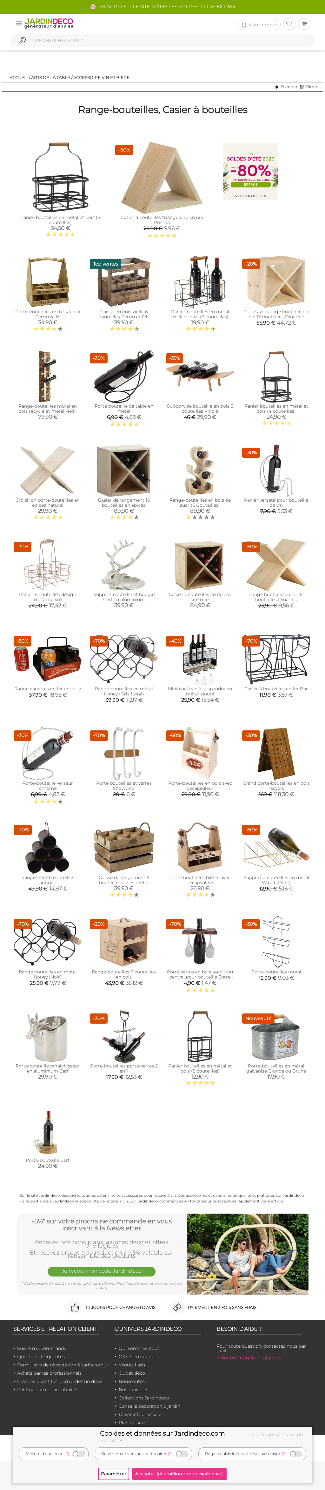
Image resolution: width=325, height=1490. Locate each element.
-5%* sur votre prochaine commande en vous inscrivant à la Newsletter (102, 1225)
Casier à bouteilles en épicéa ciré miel (200, 597)
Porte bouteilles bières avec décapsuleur (199, 880)
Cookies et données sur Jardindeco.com (162, 1433)
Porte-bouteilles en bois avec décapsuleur (200, 785)
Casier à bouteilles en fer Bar (276, 689)
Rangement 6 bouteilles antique (47, 880)
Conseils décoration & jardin (149, 1406)
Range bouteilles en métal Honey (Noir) (48, 974)
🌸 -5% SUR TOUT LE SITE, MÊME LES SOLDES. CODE (162, 6)
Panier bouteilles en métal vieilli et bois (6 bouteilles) (200, 314)
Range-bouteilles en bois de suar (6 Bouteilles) (200, 502)
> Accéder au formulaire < (248, 1358)
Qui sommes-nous (139, 1348)
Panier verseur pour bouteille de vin (276, 502)
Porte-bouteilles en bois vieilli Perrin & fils (47, 314)
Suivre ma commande (41, 1348)
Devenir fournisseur (140, 1414)
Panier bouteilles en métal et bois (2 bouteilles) (200, 1068)
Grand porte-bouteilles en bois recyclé (276, 785)
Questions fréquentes (41, 1356)
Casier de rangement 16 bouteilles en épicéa (124, 502)
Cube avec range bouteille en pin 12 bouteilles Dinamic (276, 314)
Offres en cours (136, 1356)
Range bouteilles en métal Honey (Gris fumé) (124, 691)
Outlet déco (132, 1373)
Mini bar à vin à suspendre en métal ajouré (200, 691)
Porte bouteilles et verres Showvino (124, 785)
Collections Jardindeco (144, 1398)
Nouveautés (132, 1381)
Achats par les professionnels (49, 1373)
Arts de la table (50, 77)
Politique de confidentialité (47, 1389)
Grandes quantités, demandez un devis (59, 1381)
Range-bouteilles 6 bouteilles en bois (124, 974)
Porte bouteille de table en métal (124, 408)
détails (113, 1440)
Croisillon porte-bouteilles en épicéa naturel (48, 502)
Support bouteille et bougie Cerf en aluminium (124, 597)
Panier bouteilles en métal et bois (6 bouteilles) (60, 219)
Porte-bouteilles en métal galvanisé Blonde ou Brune (276, 1068)
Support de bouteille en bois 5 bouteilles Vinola (200, 408)
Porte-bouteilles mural (276, 972)
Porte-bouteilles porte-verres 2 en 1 (124, 1068)
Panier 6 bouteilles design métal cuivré (47, 597)
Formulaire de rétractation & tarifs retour (62, 1365)
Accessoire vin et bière (101, 77)
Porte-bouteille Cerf (48, 1160)
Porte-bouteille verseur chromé (47, 785)
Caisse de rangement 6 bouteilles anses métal (124, 880)
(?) (66, 1453)
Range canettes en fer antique (47, 689)
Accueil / (20, 77)
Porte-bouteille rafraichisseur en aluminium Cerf (48, 1068)
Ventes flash (132, 1365)
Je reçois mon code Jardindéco (101, 1271)
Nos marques (133, 1389)
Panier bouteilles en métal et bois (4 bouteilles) (276, 408)
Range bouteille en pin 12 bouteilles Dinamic (276, 597)
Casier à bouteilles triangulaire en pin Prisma (162, 219)
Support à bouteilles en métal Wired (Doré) (276, 880)
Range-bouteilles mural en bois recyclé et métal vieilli (47, 408)
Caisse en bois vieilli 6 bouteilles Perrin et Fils (123, 314)
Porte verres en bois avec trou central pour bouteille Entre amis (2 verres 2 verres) (200, 977)
